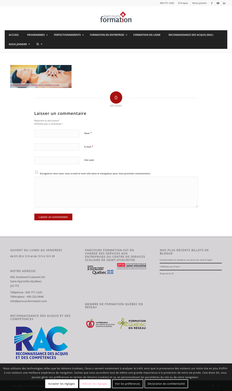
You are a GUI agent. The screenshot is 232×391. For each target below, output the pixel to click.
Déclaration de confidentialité (166, 383)
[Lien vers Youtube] (218, 3)
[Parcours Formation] (115, 18)
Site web (89, 159)
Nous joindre (199, 2)
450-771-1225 (167, 2)
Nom (88, 133)
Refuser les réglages (95, 383)
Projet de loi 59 (167, 273)
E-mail (88, 146)
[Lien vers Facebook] (212, 3)
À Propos (183, 2)
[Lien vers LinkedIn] (224, 3)
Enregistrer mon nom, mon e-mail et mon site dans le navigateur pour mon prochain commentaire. (95, 173)
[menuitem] (183, 3)
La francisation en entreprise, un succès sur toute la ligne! (186, 260)
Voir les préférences (127, 383)
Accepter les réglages (61, 383)
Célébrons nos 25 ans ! (170, 266)
